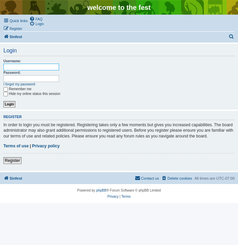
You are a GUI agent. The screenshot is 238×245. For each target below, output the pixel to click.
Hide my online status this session (31, 94)
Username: (12, 61)
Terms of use (16, 146)
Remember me (17, 89)
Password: (12, 73)
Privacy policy (46, 146)
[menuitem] (35, 18)
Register (12, 160)
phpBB (101, 190)
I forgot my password (19, 84)
